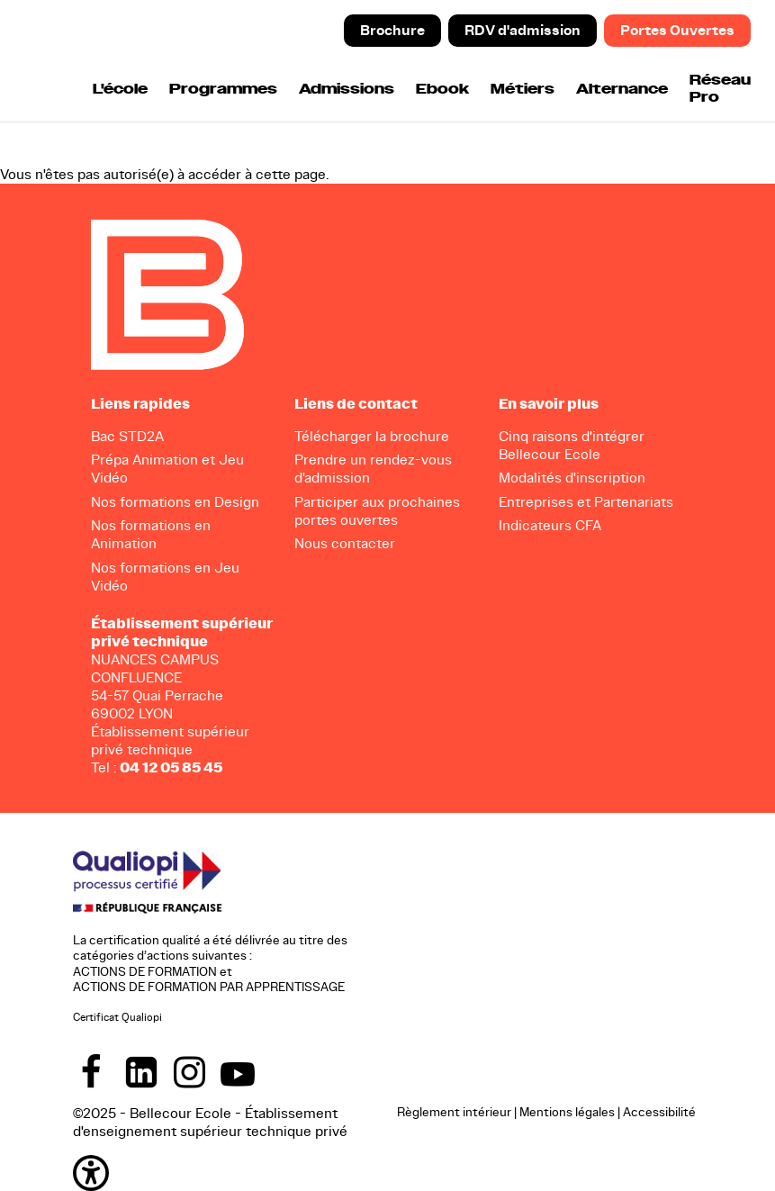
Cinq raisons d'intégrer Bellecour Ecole (571, 445)
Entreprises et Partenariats (586, 501)
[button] (91, 1171)
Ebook (442, 89)
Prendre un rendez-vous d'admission (373, 468)
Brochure (392, 30)
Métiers (522, 89)
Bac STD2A (127, 436)
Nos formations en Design (175, 501)
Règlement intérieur (454, 1112)
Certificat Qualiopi (117, 1017)
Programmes (223, 89)
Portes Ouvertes (677, 30)
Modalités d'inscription (572, 477)
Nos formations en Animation (151, 534)
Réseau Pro (720, 89)
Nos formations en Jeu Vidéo (165, 576)
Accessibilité (659, 1112)
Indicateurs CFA (550, 525)
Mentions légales (567, 1112)
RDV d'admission (522, 30)
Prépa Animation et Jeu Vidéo (167, 468)
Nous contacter (344, 543)
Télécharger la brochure (371, 436)
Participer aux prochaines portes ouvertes (377, 510)
